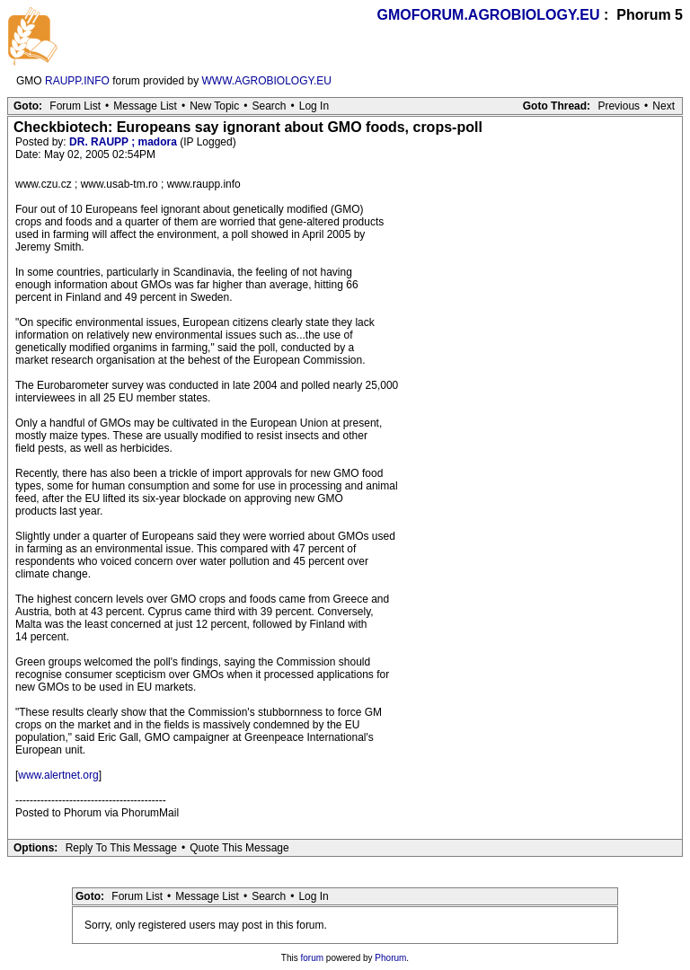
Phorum (390, 958)
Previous (618, 106)
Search (269, 106)
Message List (145, 106)
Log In (314, 106)
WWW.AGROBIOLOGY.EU (267, 81)
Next (663, 106)
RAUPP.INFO (77, 81)
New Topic (214, 106)
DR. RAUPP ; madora (123, 142)
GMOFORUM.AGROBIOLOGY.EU (488, 14)
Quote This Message (239, 848)
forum (312, 958)
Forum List (75, 106)
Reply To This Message (121, 848)
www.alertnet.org (58, 775)
